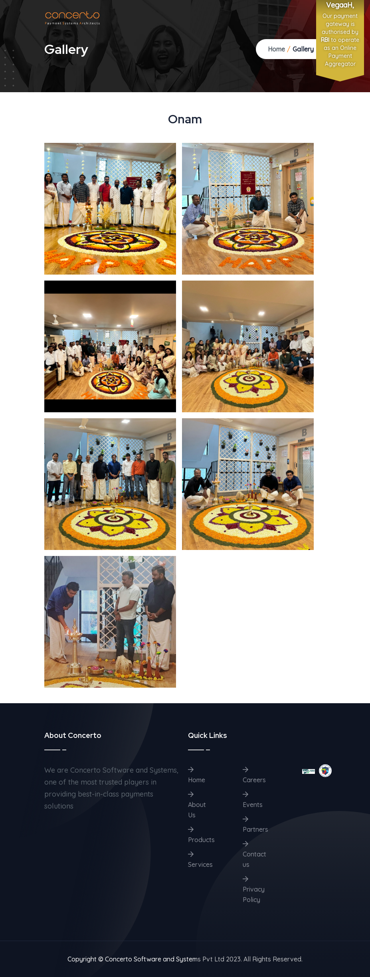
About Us (197, 805)
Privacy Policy (254, 890)
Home (276, 49)
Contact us (254, 854)
